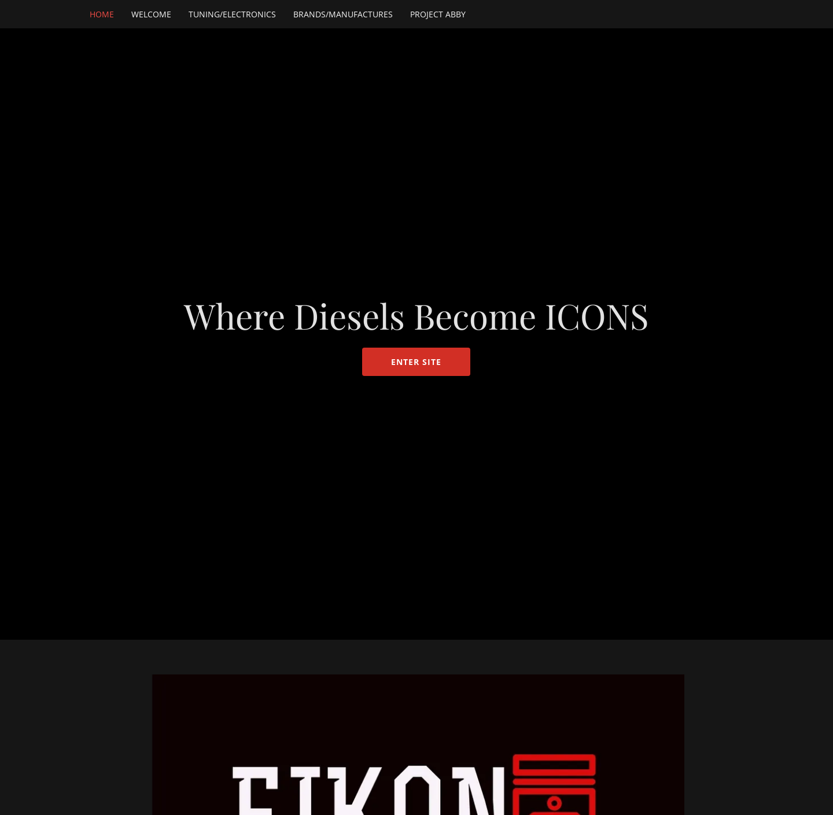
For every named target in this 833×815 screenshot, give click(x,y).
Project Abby (438, 14)
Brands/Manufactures (343, 14)
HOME (102, 14)
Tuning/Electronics (232, 14)
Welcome (151, 14)
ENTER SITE (416, 361)
